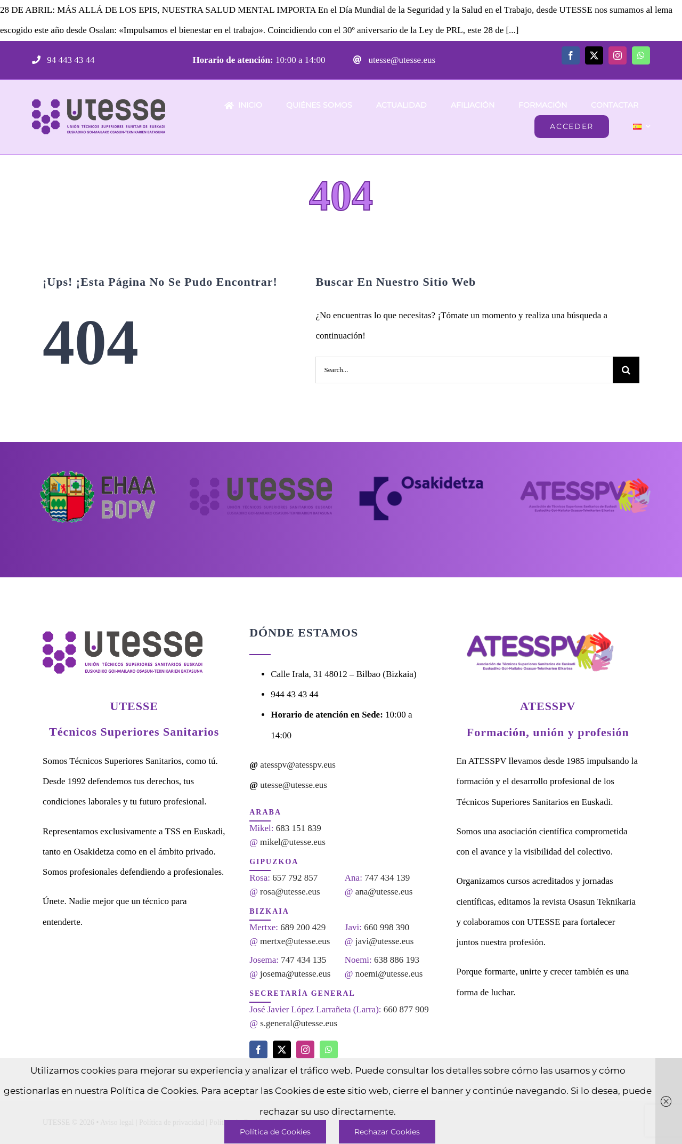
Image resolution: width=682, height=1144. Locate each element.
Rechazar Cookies (387, 1132)
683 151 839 (298, 828)
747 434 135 (303, 960)
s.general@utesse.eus (298, 1023)
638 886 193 (396, 960)
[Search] (626, 370)
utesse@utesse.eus (400, 60)
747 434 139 (387, 878)
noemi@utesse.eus (389, 974)
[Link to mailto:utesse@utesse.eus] (357, 59)
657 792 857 (295, 878)
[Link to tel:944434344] (36, 59)
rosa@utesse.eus (290, 892)
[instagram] (617, 55)
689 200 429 (303, 927)
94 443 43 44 (70, 60)
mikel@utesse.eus (293, 842)
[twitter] (594, 55)
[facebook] (571, 55)
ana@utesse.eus (384, 892)
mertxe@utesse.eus (295, 941)
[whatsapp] (641, 55)
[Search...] (464, 370)
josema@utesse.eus (295, 974)
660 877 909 (406, 1009)
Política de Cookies (275, 1132)
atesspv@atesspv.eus (298, 765)
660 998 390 (386, 927)
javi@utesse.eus (384, 941)
